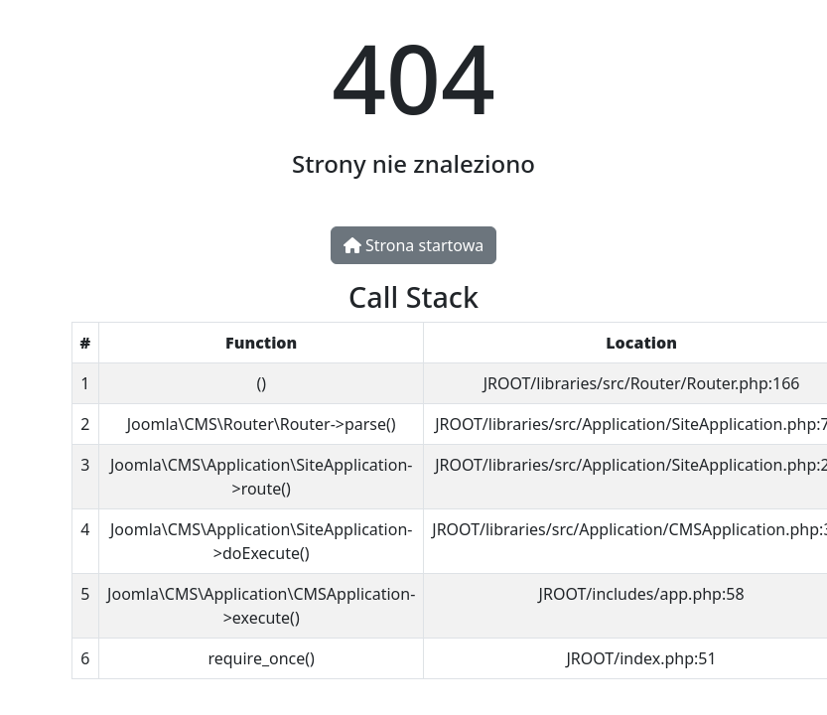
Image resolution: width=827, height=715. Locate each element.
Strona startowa (413, 245)
